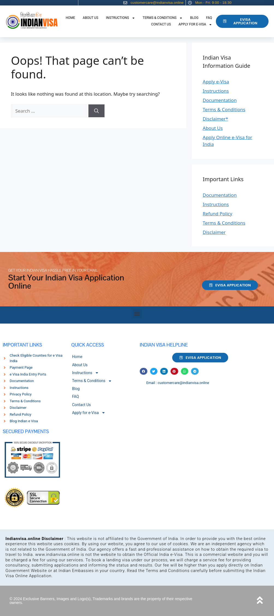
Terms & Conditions (163, 18)
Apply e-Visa (216, 81)
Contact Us (161, 24)
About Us (90, 18)
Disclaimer (214, 232)
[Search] (96, 111)
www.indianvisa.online (57, 554)
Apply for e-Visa (195, 24)
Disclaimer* (215, 119)
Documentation (220, 100)
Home (70, 18)
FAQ (209, 18)
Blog (194, 18)
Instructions (120, 18)
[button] (137, 313)
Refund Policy (217, 213)
